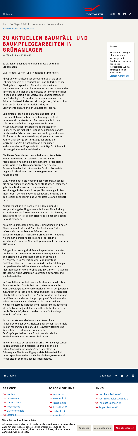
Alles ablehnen (102, 428)
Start (5, 24)
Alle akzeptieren (125, 428)
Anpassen (84, 428)
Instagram (58, 402)
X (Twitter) (58, 407)
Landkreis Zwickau (109, 394)
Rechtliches (13, 406)
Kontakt (11, 394)
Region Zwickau (107, 407)
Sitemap (11, 414)
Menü (7, 14)
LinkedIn (57, 411)
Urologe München (118, 76)
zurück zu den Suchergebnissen (19, 28)
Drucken (10, 375)
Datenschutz (14, 402)
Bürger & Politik (21, 24)
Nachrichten (57, 24)
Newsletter (59, 394)
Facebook (58, 398)
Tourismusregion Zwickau (112, 398)
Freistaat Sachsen (108, 402)
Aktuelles (39, 24)
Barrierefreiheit (15, 410)
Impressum (13, 398)
